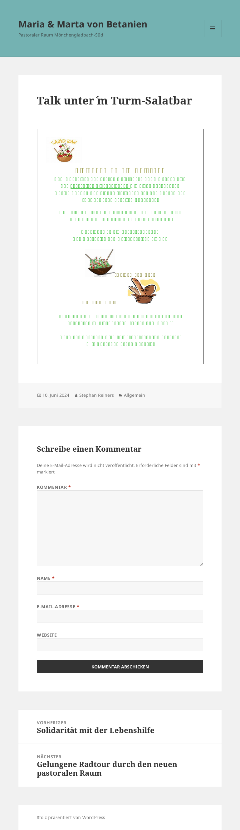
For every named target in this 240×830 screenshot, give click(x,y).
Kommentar (54, 487)
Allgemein (134, 395)
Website (47, 635)
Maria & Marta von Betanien (82, 24)
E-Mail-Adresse (58, 606)
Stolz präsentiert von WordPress (71, 817)
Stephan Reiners (96, 395)
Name (46, 578)
